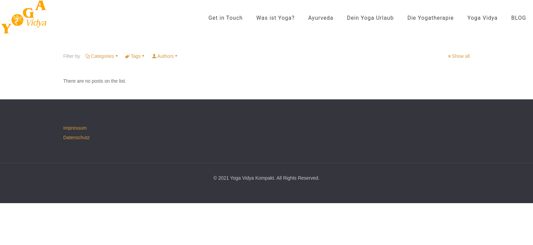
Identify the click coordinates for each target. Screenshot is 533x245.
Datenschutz (76, 137)
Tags (135, 56)
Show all (458, 56)
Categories (102, 56)
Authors (165, 56)
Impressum (75, 128)
